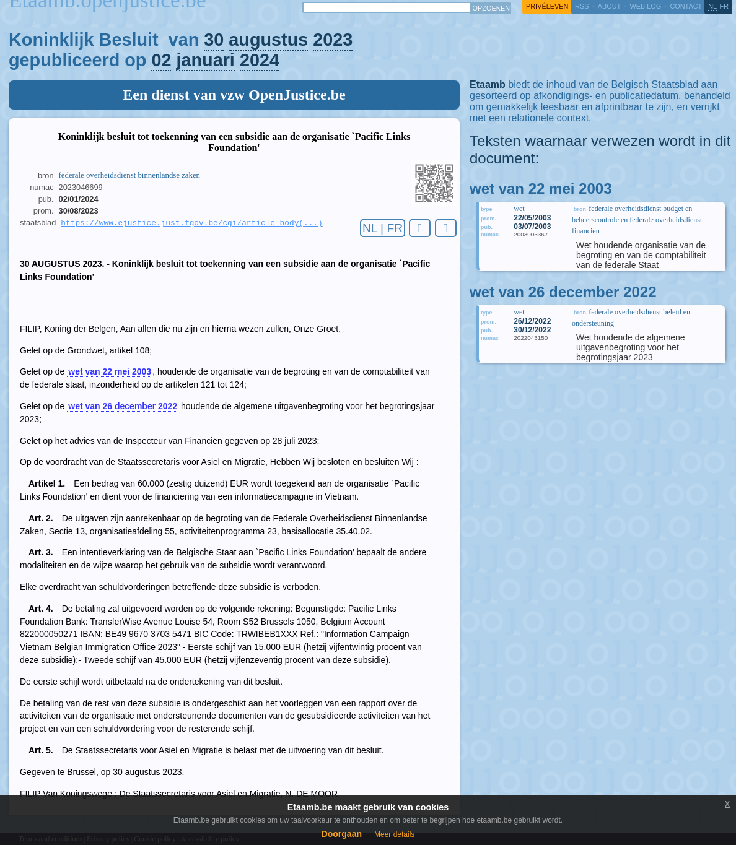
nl (712, 6)
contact (686, 6)
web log (645, 6)
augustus (268, 40)
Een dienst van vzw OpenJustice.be (234, 95)
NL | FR (382, 228)
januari (205, 60)
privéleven (547, 6)
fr (724, 6)
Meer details (394, 834)
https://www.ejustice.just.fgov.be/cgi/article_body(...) (191, 223)
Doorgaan (342, 834)
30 (214, 40)
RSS (582, 6)
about (609, 6)
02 (161, 60)
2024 (259, 60)
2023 (333, 40)
